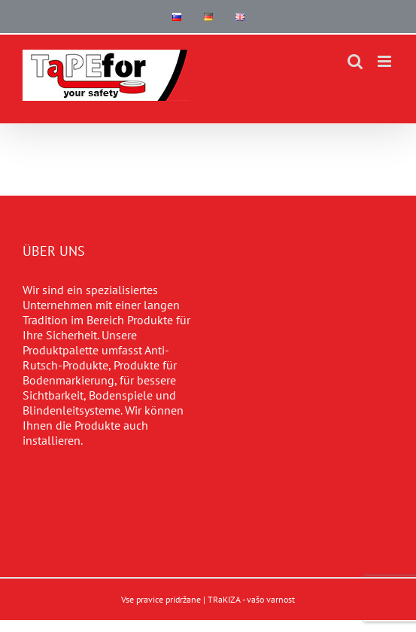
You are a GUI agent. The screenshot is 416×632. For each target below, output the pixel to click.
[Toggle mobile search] (355, 61)
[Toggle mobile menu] (385, 61)
